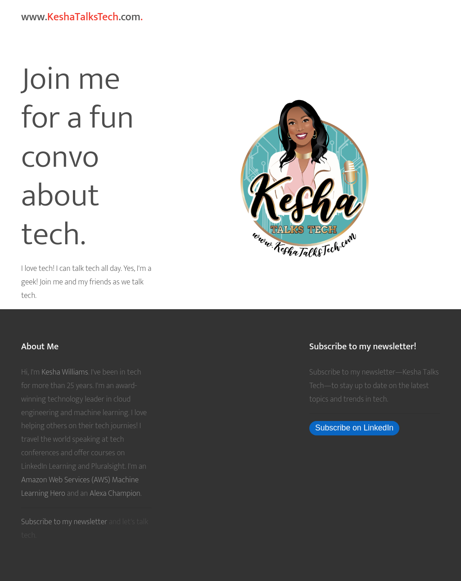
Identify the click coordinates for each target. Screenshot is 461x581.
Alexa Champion (115, 493)
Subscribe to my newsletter (65, 521)
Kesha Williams (64, 372)
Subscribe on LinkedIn (354, 427)
